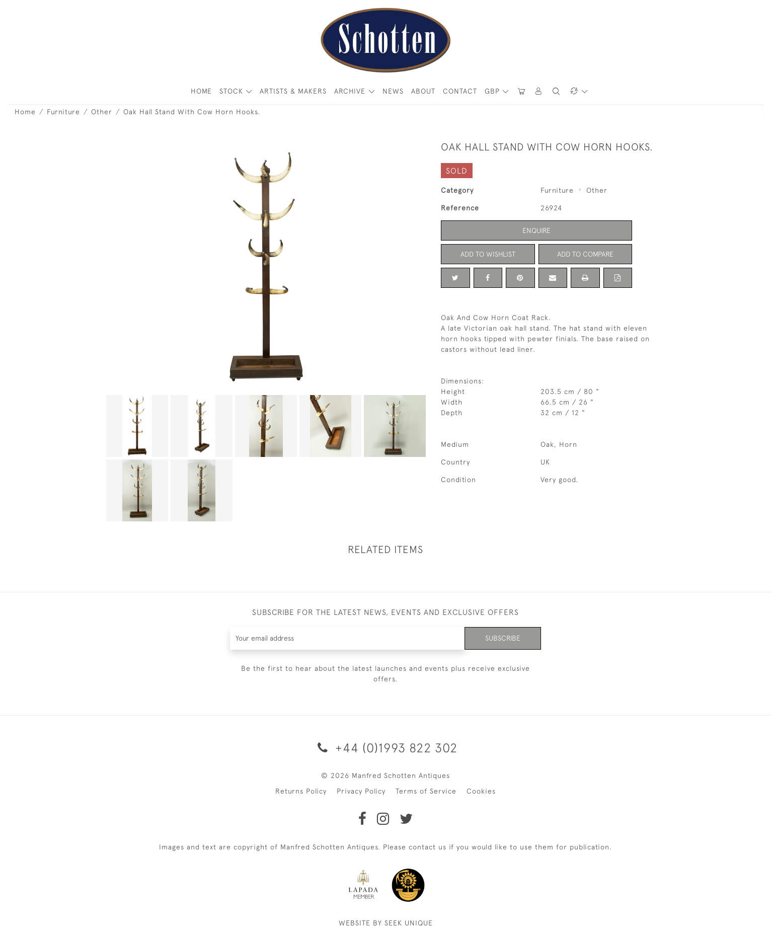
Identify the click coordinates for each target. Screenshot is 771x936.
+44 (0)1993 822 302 (385, 747)
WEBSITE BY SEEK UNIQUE (386, 923)
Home (25, 112)
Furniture (63, 112)
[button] (539, 91)
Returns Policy (301, 791)
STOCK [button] (232, 91)
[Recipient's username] (347, 638)
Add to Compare (585, 254)
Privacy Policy (361, 791)
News (393, 91)
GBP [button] (493, 91)
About (423, 91)
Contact (460, 91)
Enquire (536, 230)
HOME (201, 91)
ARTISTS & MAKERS (293, 91)
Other (101, 112)
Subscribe (502, 638)
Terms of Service (426, 791)
